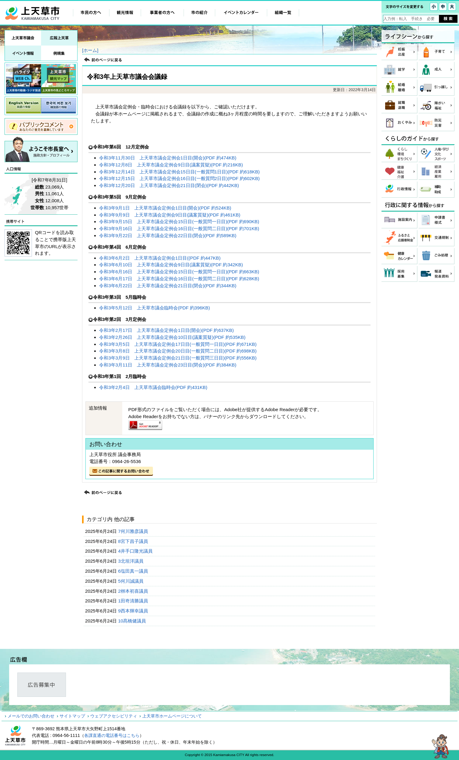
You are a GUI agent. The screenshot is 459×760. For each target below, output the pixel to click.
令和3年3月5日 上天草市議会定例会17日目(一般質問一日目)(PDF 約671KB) (178, 344)
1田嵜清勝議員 (133, 600)
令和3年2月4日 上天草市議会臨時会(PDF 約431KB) (153, 387)
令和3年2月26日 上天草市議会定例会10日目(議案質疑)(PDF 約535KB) (172, 337)
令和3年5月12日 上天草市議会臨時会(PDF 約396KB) (154, 307)
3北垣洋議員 (131, 561)
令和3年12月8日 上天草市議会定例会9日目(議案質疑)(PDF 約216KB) (171, 164)
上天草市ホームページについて (172, 716)
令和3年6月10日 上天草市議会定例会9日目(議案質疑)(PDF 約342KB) (171, 264)
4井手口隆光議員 (136, 551)
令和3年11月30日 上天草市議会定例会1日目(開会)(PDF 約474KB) (167, 157)
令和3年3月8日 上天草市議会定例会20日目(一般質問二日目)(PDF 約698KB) (178, 350)
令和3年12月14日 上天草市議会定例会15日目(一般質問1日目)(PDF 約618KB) (179, 171)
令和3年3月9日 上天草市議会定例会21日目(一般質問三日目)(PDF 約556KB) (178, 357)
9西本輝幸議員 (133, 610)
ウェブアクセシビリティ (113, 716)
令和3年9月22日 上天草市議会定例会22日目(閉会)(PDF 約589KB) (167, 235)
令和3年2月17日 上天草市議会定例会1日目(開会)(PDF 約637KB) (166, 330)
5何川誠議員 (131, 581)
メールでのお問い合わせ (31, 716)
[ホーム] (90, 50)
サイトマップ (72, 716)
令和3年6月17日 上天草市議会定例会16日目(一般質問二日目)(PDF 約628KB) (179, 278)
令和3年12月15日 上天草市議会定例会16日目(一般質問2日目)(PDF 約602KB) (179, 178)
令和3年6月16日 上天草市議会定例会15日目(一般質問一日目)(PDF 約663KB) (179, 271)
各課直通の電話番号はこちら (112, 735)
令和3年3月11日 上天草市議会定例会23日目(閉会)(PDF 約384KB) (167, 364)
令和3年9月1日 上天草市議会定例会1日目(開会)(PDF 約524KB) (165, 207)
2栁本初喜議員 (133, 591)
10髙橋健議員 (132, 620)
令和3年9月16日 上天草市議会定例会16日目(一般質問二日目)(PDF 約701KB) (179, 228)
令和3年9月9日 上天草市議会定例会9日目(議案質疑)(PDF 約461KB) (169, 214)
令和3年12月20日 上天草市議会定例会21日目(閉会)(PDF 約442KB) (169, 185)
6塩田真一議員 (133, 571)
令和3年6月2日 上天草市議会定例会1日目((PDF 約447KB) (159, 258)
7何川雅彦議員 (133, 531)
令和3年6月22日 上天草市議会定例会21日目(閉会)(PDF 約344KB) (167, 285)
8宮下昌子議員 (133, 541)
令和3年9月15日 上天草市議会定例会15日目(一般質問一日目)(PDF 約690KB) (179, 221)
